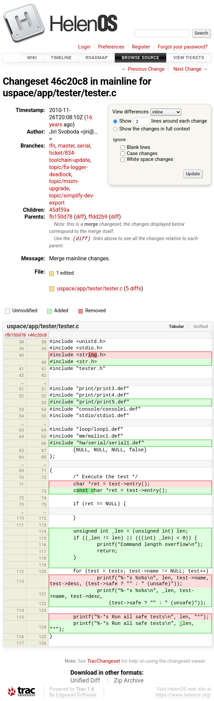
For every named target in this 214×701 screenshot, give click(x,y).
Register (141, 47)
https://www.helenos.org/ (183, 695)
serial (83, 145)
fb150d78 (61, 217)
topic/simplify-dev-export (71, 199)
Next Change (187, 69)
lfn (52, 145)
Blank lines (138, 147)
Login (84, 47)
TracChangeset (103, 661)
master (66, 145)
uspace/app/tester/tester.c (59, 93)
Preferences (111, 47)
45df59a (59, 210)
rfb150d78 (15, 335)
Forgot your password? (183, 47)
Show (122, 121)
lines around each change (170, 121)
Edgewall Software (76, 695)
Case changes (142, 153)
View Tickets (188, 57)
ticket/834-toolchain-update (69, 156)
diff (80, 217)
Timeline (61, 57)
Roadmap (96, 57)
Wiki (32, 57)
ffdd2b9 (98, 217)
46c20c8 (69, 81)
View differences (130, 112)
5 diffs (133, 289)
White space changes (150, 159)
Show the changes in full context (151, 129)
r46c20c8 (37, 335)
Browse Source (140, 57)
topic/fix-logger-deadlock (68, 171)
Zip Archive (129, 680)
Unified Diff (85, 680)
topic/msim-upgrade (64, 185)
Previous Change (146, 69)
